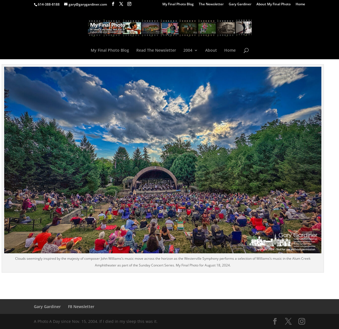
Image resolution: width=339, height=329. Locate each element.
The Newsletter (211, 4)
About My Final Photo (273, 4)
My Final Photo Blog (178, 4)
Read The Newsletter (156, 50)
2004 (187, 50)
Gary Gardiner (240, 4)
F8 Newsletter (81, 306)
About (211, 50)
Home (300, 4)
